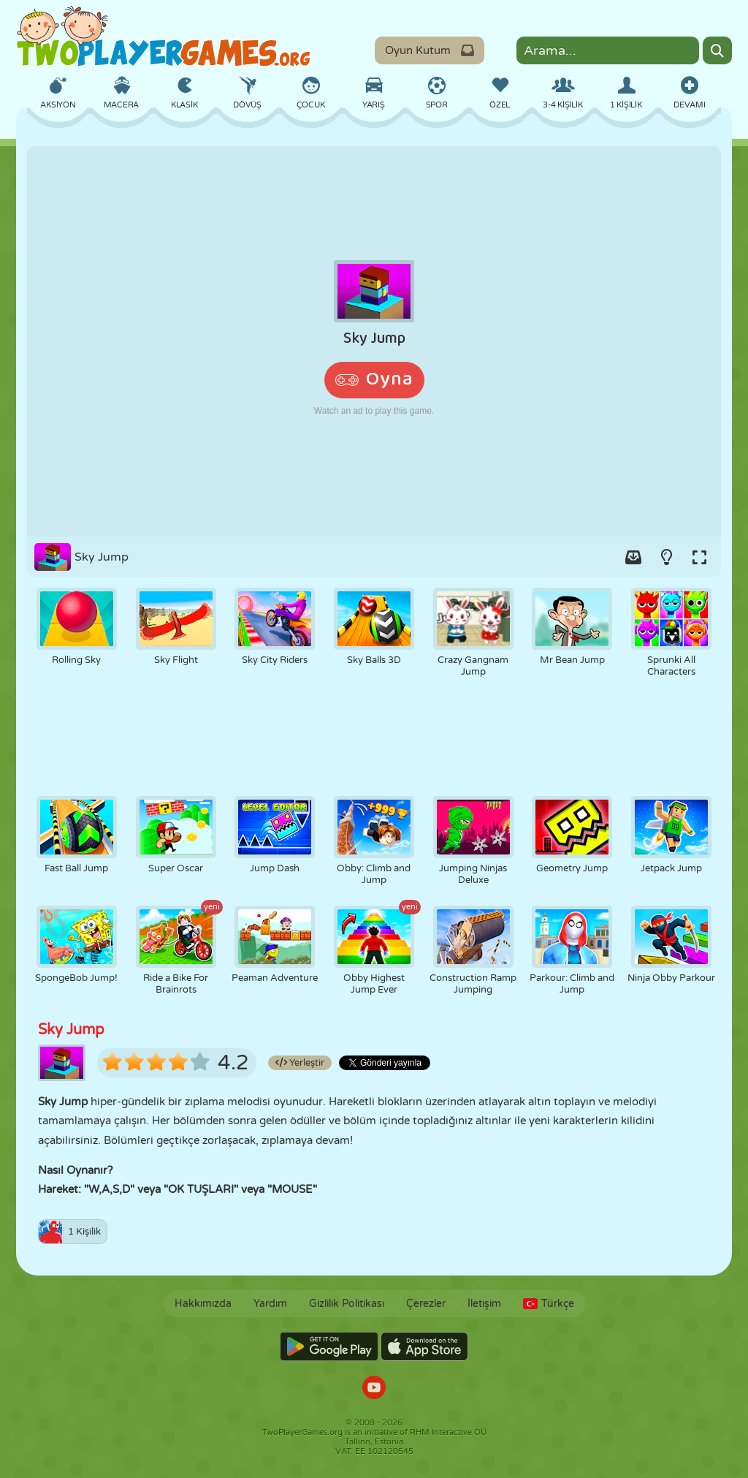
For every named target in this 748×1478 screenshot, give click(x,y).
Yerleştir (299, 1063)
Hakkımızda (203, 1303)
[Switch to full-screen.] (699, 557)
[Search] (717, 50)
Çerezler (426, 1303)
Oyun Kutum (429, 50)
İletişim (484, 1303)
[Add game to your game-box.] (633, 557)
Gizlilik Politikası (346, 1303)
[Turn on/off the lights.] (666, 557)
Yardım (270, 1303)
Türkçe (548, 1303)
